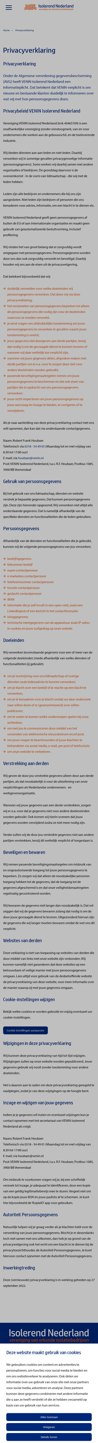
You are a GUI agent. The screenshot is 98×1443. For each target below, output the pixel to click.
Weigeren (49, 1427)
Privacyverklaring (24, 30)
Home (6, 30)
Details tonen (49, 1437)
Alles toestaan (49, 1417)
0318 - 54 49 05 (34, 446)
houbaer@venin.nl (31, 458)
